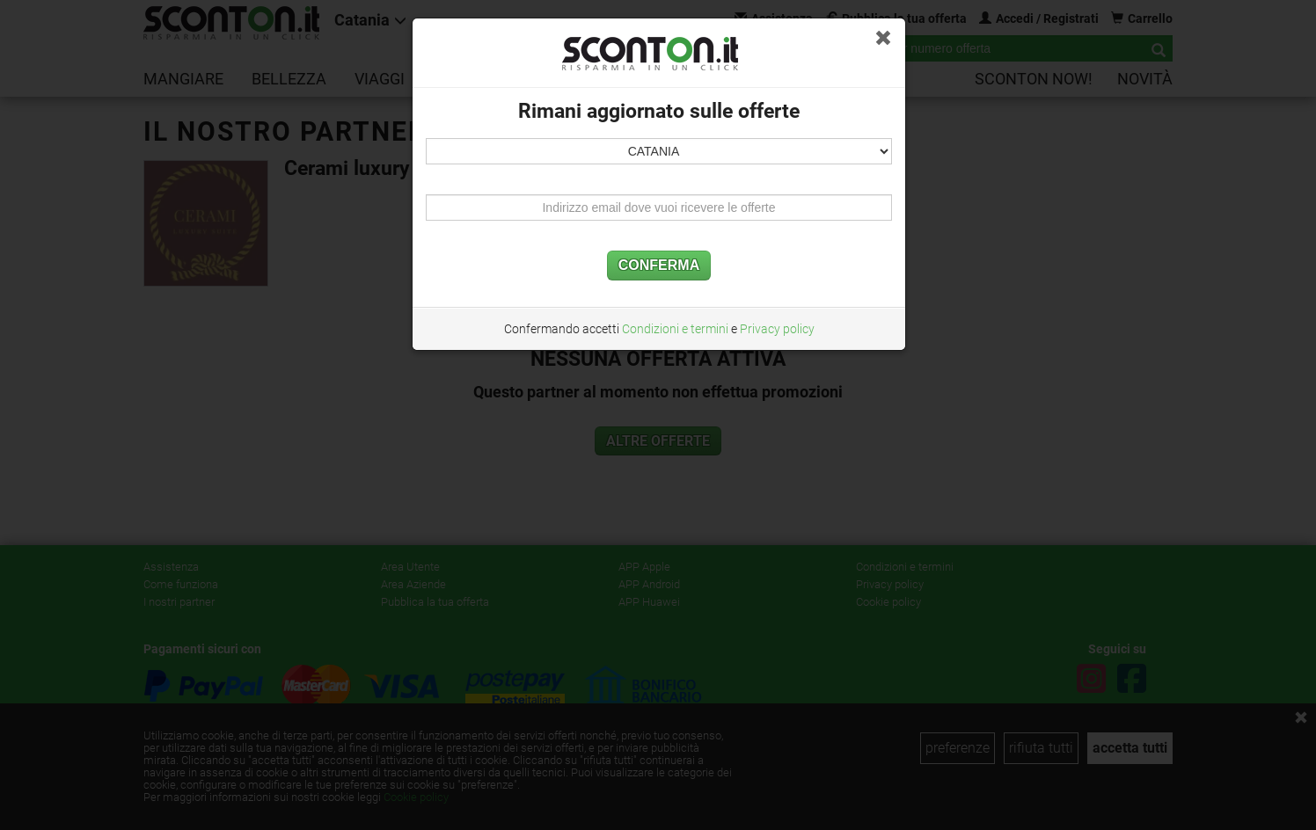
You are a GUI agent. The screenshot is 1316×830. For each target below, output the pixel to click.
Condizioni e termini (675, 329)
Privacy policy (777, 329)
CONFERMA (658, 265)
